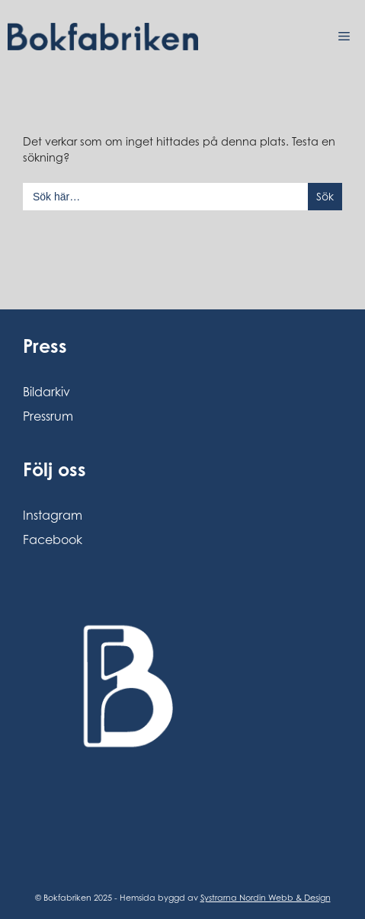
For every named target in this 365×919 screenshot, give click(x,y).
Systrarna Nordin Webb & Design (265, 897)
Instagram (52, 515)
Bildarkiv (46, 391)
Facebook (52, 539)
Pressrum (48, 416)
